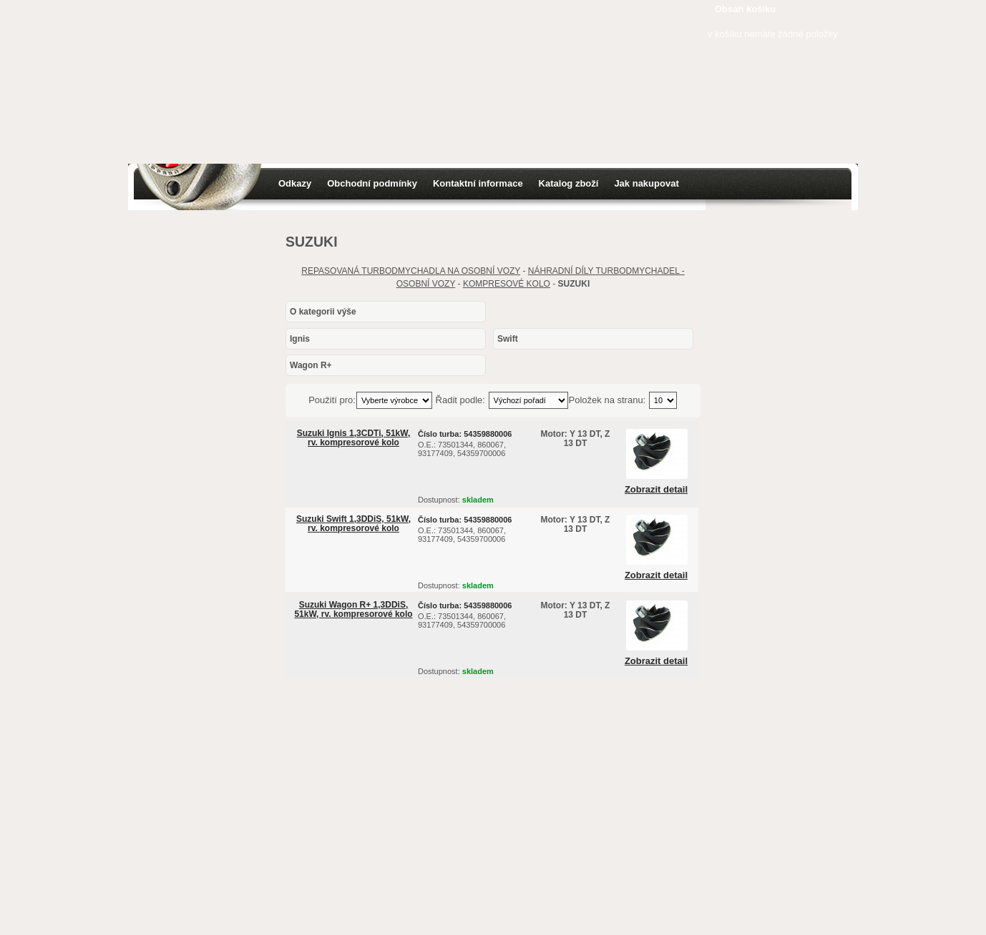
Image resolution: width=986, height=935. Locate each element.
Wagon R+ (311, 365)
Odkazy (294, 183)
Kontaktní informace (478, 183)
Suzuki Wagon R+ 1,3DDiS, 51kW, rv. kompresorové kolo (353, 609)
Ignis (300, 339)
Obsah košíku (745, 9)
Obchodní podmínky (372, 183)
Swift (507, 339)
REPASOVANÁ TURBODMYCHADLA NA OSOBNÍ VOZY (410, 271)
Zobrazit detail (656, 490)
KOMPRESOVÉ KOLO (506, 284)
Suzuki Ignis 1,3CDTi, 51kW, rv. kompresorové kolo (354, 437)
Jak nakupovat (646, 183)
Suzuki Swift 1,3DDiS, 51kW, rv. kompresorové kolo (353, 523)
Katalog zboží (569, 183)
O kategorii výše (323, 312)
